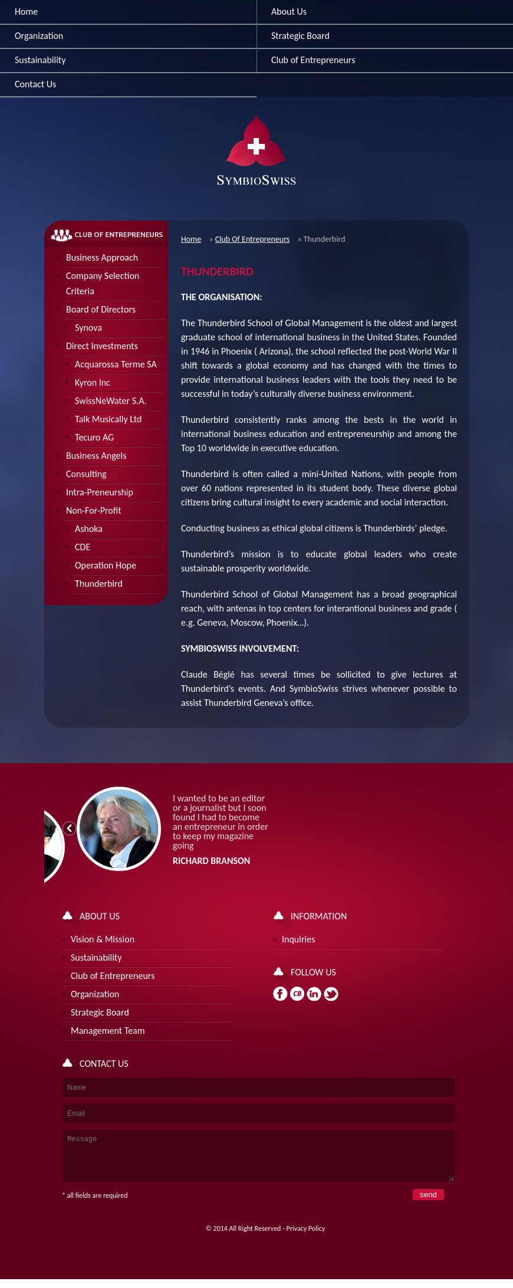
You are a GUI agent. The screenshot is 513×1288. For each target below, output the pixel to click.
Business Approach (102, 257)
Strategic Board (100, 1012)
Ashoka (89, 528)
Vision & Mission (102, 939)
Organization (39, 35)
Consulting (86, 473)
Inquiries (298, 939)
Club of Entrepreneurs (112, 975)
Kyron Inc (92, 382)
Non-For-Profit (93, 510)
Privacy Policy (306, 1237)
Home (26, 11)
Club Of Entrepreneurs (252, 239)
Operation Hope (105, 565)
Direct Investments (102, 345)
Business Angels (96, 455)
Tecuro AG (94, 437)
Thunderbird (99, 583)
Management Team (108, 1030)
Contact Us (35, 84)
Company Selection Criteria (102, 283)
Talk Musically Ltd (108, 419)
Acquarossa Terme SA (116, 364)
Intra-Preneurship (99, 492)
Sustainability (40, 59)
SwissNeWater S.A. (111, 400)
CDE (82, 547)
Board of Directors (101, 309)
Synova (88, 327)
